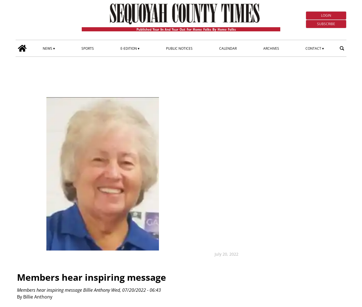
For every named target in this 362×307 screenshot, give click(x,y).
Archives (271, 48)
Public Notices (179, 48)
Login (326, 15)
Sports (87, 48)
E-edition (128, 48)
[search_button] (341, 48)
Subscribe (326, 23)
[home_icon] (22, 48)
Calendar (228, 48)
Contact (313, 48)
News (47, 48)
